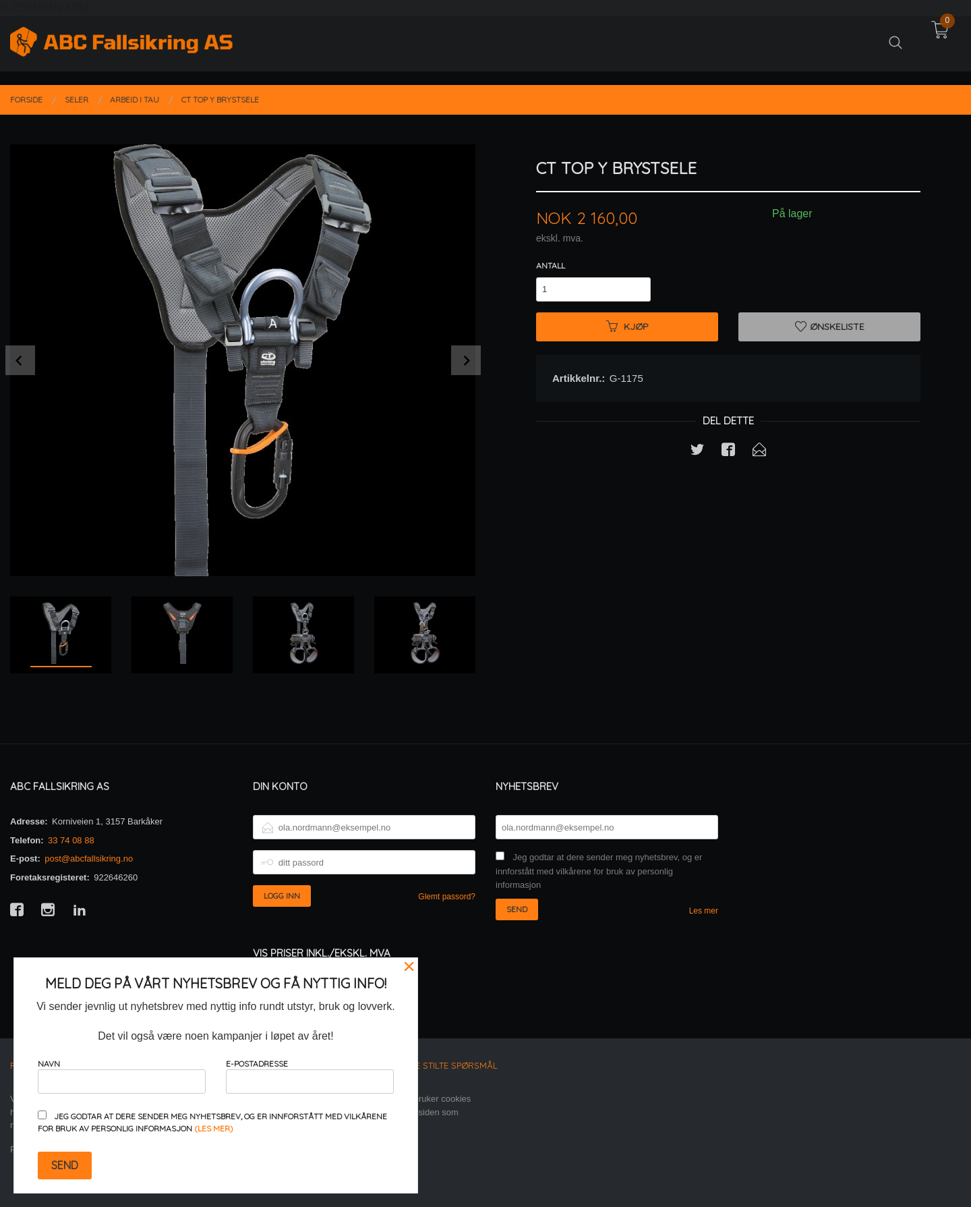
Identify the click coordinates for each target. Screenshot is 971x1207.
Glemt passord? (446, 896)
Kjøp (627, 326)
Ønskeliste (829, 326)
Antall (550, 265)
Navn (122, 1076)
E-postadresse (310, 1076)
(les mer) (213, 1128)
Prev (20, 360)
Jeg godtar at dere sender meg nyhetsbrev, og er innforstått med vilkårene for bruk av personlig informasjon (599, 871)
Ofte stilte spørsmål (448, 1065)
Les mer (703, 911)
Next (466, 360)
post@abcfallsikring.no (89, 858)
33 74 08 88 (71, 840)
